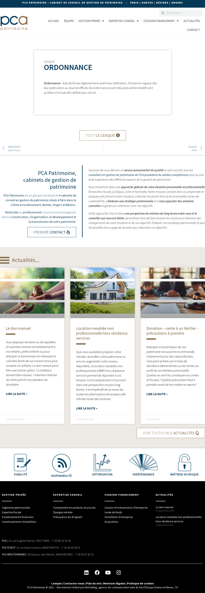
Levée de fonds (113, 511)
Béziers (70, 205)
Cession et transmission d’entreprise (126, 506)
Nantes (46, 205)
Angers (57, 205)
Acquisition (111, 520)
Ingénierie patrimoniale (16, 506)
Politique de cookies (140, 582)
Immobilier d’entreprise (119, 516)
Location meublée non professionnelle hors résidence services (101, 333)
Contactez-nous (73, 582)
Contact (193, 30)
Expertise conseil (124, 20)
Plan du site (93, 582)
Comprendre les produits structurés (74, 506)
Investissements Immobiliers (19, 520)
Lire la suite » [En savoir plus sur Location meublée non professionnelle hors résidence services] (87, 408)
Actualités (191, 21)
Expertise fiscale (11, 511)
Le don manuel (18, 328)
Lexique (56, 582)
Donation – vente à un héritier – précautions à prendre (172, 330)
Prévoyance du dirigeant (67, 516)
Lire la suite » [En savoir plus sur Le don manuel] (16, 394)
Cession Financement (161, 20)
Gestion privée (91, 20)
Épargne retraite (62, 511)
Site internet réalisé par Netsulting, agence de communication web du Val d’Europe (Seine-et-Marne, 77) (117, 586)
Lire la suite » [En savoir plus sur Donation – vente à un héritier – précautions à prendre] (157, 394)
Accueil (53, 21)
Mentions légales (114, 582)
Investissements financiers (17, 516)
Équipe (69, 21)
